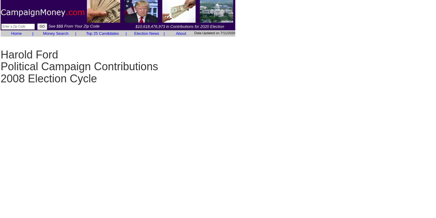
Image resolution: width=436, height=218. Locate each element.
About (181, 33)
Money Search (55, 33)
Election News (146, 33)
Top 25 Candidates (102, 33)
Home (16, 33)
